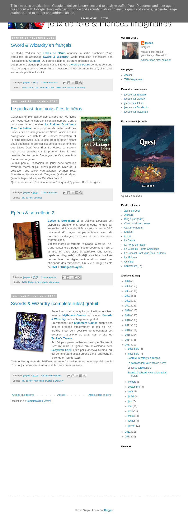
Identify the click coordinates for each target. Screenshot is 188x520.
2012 (128, 431)
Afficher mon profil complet (156, 60)
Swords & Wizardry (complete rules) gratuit (54, 303)
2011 (128, 436)
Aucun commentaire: (51, 375)
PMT (54, 267)
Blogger (108, 510)
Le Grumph (27, 87)
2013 (128, 344)
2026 (128, 281)
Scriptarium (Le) (133, 266)
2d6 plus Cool (132, 210)
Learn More (89, 18)
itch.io (127, 236)
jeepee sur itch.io (133, 103)
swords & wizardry (76, 87)
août (131, 391)
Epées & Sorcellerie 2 (63, 220)
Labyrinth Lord (61, 350)
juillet (131, 396)
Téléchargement (133, 79)
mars (131, 415)
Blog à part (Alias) (134, 219)
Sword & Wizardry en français (41, 45)
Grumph (34, 60)
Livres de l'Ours (54, 53)
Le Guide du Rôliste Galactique (141, 248)
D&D (24, 282)
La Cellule (129, 240)
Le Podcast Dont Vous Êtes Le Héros (145, 253)
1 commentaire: (49, 277)
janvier (132, 425)
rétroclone (61, 87)
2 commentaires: (49, 82)
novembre (134, 353)
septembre (134, 386)
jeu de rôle (27, 197)
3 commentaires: (49, 192)
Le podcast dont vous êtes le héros (46, 108)
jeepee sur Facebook (136, 107)
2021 (128, 305)
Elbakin (128, 231)
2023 (128, 295)
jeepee (149, 42)
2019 (128, 315)
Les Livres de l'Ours (45, 87)
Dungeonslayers (72, 267)
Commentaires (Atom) (39, 400)
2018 (128, 320)
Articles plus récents (23, 394)
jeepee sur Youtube (135, 94)
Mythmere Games (74, 315)
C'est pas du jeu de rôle (137, 223)
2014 (128, 339)
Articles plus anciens (100, 394)
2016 (128, 330)
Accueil (61, 394)
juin (130, 401)
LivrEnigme (130, 257)
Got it (104, 18)
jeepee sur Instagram (136, 111)
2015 (128, 334)
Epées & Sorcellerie (38, 282)
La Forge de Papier (135, 244)
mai (130, 406)
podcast (38, 197)
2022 (128, 300)
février (132, 420)
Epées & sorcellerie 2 (32, 212)
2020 (128, 310)
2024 (128, 291)
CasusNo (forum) (133, 227)
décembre (134, 348)
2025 (128, 286)
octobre (132, 381)
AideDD (128, 215)
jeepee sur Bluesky (134, 98)
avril (130, 411)
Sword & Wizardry (56, 56)
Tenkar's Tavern (61, 338)
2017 (128, 325)
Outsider (129, 261)
